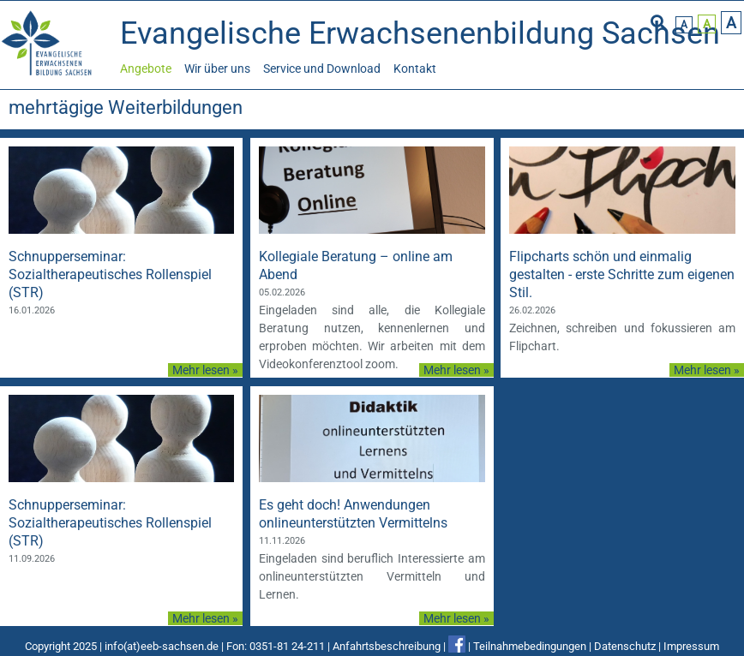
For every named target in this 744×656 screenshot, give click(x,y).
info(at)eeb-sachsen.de (162, 646)
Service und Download (322, 68)
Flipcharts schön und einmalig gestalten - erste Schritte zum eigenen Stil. (622, 274)
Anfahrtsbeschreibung (387, 646)
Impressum (691, 646)
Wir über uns (217, 68)
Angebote (145, 68)
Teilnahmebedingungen (529, 646)
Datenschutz (625, 646)
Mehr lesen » (205, 370)
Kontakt (414, 68)
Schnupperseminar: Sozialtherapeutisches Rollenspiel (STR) (110, 274)
